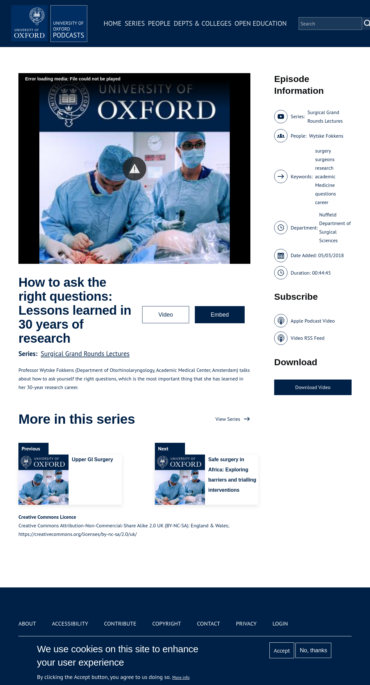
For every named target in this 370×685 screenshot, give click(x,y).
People (159, 23)
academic (325, 176)
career (321, 202)
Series (135, 23)
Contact (208, 623)
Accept (282, 650)
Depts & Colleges (203, 23)
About (27, 623)
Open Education (261, 23)
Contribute (120, 623)
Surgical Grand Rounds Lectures (85, 353)
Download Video (312, 387)
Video (165, 315)
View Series (227, 419)
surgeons (324, 159)
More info (181, 677)
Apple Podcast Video (313, 321)
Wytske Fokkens (326, 136)
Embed (220, 315)
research (324, 168)
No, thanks (313, 650)
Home (113, 23)
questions (325, 193)
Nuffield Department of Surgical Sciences (335, 227)
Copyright (166, 623)
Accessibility (70, 623)
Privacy (246, 623)
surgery (323, 150)
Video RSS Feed (308, 338)
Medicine (325, 185)
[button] (134, 169)
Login (280, 623)
